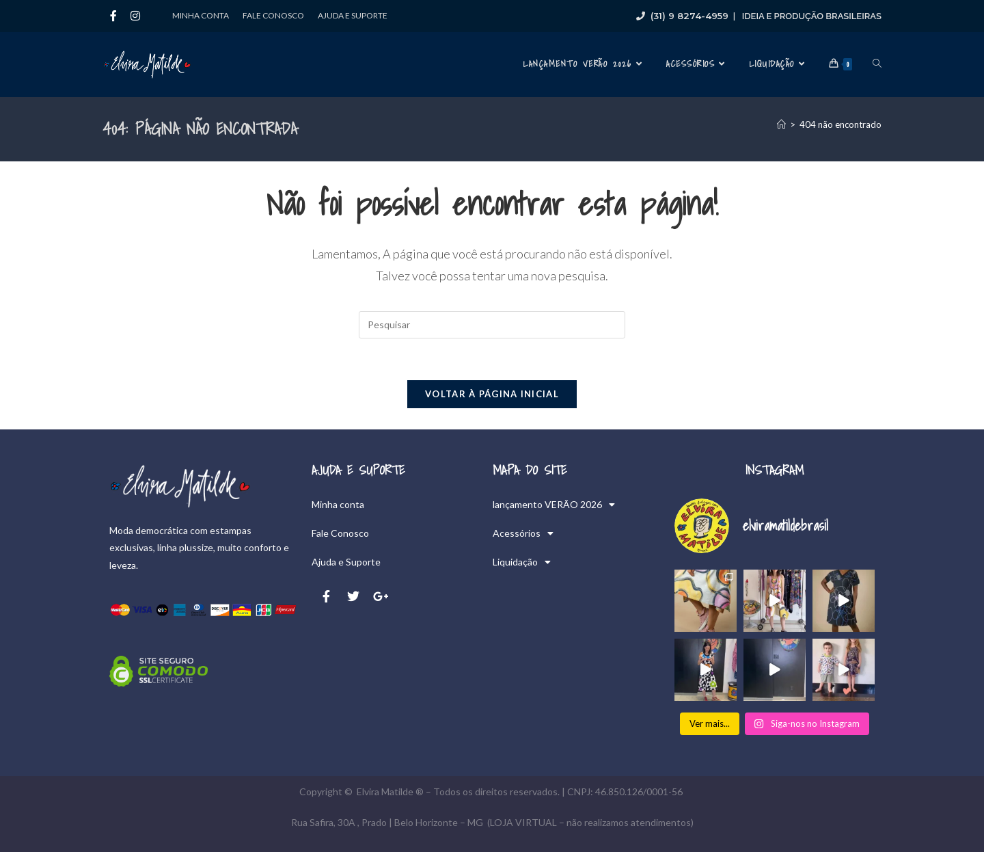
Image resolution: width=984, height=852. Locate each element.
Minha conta (200, 15)
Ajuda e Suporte (352, 15)
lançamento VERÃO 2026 (554, 504)
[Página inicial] (781, 124)
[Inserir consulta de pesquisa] (492, 324)
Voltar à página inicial (492, 393)
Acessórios (523, 533)
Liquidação (522, 562)
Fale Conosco (273, 15)
